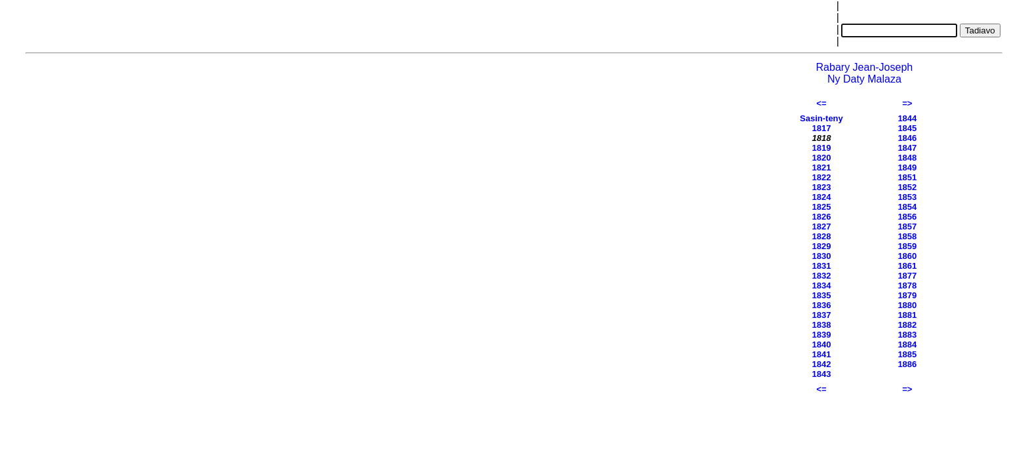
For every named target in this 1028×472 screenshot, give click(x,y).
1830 (821, 256)
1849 (907, 167)
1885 (907, 354)
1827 (821, 226)
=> (907, 103)
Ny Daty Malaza (864, 79)
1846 (907, 138)
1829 (821, 246)
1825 (821, 207)
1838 (821, 325)
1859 (907, 246)
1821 (821, 167)
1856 (907, 217)
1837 (821, 315)
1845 (907, 128)
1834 (821, 285)
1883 (907, 335)
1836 (821, 305)
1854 (907, 207)
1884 (907, 344)
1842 (821, 364)
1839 (821, 335)
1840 (821, 344)
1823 (821, 187)
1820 (821, 158)
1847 (907, 148)
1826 (821, 217)
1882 (907, 325)
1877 (907, 276)
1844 (907, 118)
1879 (907, 295)
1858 (907, 236)
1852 (907, 187)
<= (821, 103)
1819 (821, 148)
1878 (907, 285)
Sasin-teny (821, 118)
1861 (907, 266)
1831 (821, 266)
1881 (907, 315)
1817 (821, 128)
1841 (821, 354)
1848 (907, 158)
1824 (821, 197)
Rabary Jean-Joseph (864, 67)
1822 (821, 177)
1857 (907, 226)
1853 (907, 197)
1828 (821, 236)
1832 (821, 276)
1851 (907, 177)
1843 (821, 374)
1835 (821, 295)
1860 (907, 256)
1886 (907, 364)
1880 (907, 305)
